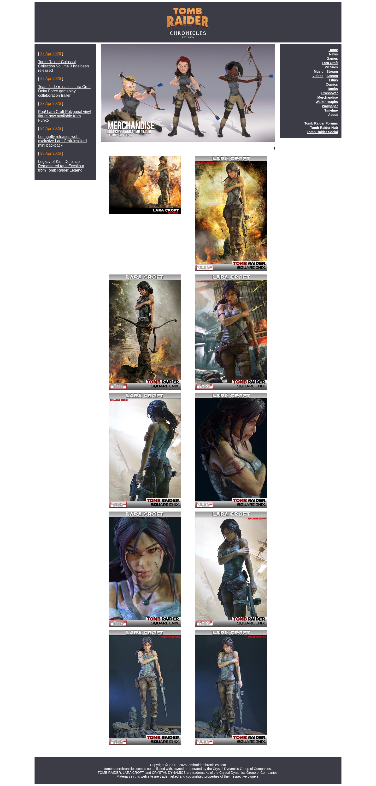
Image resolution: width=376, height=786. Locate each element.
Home (333, 50)
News (333, 54)
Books (333, 89)
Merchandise (327, 97)
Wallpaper (330, 106)
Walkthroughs (327, 102)
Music (318, 71)
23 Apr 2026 (50, 153)
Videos (317, 76)
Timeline (331, 110)
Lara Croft (330, 63)
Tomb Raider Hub (324, 128)
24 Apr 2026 (50, 128)
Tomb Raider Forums (321, 123)
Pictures (331, 67)
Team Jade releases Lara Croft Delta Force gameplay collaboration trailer (64, 91)
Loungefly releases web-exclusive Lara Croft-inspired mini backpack (62, 141)
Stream (332, 71)
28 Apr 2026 (50, 54)
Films (333, 80)
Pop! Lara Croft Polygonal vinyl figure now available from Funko (64, 116)
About (333, 115)
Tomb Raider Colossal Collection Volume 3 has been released (63, 66)
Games (332, 58)
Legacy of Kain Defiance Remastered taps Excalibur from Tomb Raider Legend (61, 166)
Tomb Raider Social (322, 132)
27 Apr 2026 (50, 103)
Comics (332, 84)
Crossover (329, 93)
